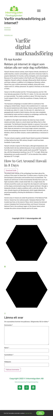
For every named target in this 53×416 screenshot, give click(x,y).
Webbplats (7, 362)
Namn (6, 347)
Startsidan (7, 30)
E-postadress (8, 354)
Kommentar (8, 325)
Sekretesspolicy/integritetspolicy (26, 382)
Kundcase (7, 27)
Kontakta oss (8, 35)
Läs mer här (28, 413)
